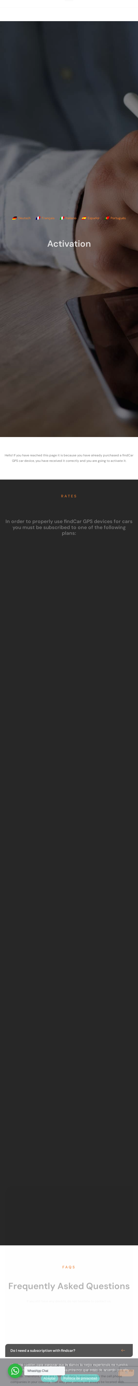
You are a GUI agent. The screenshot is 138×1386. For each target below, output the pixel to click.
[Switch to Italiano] (68, 218)
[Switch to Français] (45, 218)
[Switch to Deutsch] (21, 218)
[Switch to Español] (90, 218)
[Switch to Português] (115, 218)
